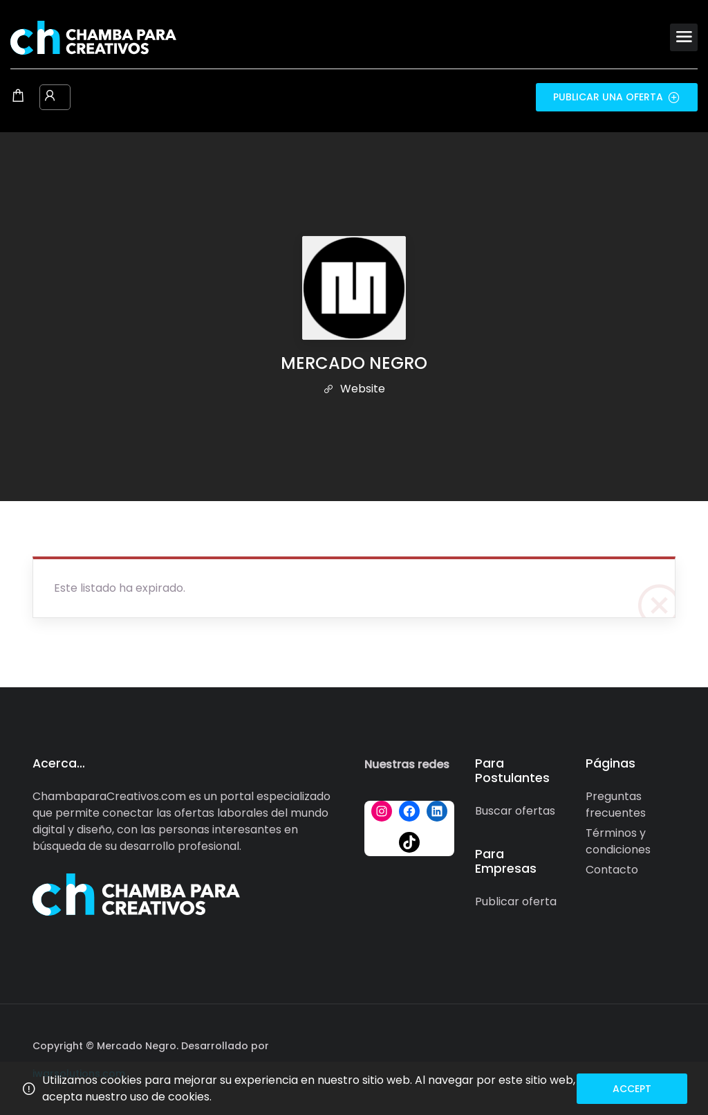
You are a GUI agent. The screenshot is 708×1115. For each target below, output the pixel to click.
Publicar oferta (516, 901)
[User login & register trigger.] (49, 97)
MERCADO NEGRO (354, 363)
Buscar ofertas (515, 811)
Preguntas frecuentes (616, 804)
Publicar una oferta (616, 97)
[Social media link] (663, 1044)
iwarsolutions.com (78, 1073)
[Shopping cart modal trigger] (18, 97)
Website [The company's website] (354, 389)
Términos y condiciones (618, 841)
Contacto (612, 870)
